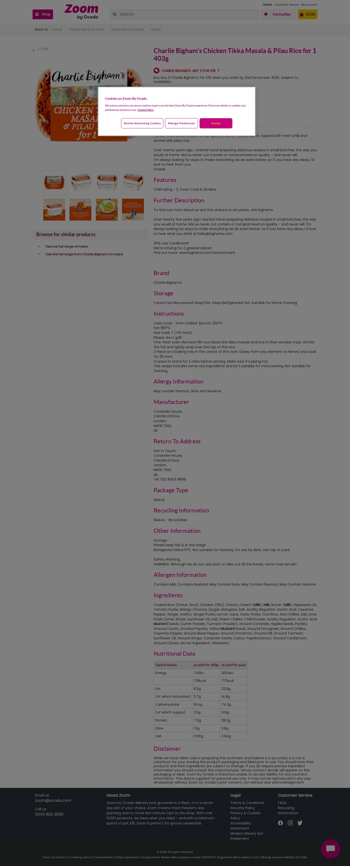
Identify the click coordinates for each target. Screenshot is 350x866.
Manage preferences (181, 123)
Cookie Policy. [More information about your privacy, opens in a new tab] (146, 109)
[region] (177, 111)
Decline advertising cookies (142, 123)
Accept (215, 123)
